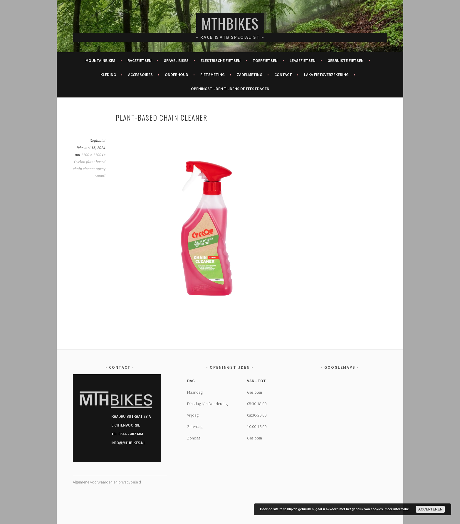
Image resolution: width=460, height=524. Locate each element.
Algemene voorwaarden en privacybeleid (107, 482)
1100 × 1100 (91, 155)
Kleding (108, 74)
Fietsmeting (212, 74)
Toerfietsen (265, 60)
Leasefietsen (302, 60)
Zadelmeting (249, 74)
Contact (283, 74)
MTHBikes (230, 23)
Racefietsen (139, 60)
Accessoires (140, 74)
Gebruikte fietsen (346, 60)
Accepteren (430, 509)
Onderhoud (176, 74)
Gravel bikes (176, 60)
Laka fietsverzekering (326, 74)
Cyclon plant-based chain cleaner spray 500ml (89, 169)
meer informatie (397, 509)
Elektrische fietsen (221, 60)
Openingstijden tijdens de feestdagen (230, 88)
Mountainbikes (100, 60)
